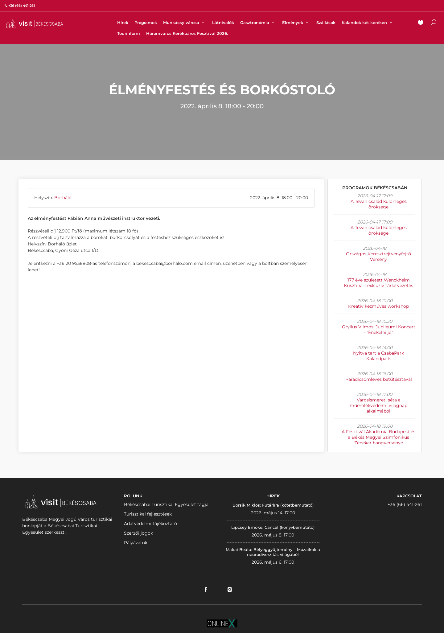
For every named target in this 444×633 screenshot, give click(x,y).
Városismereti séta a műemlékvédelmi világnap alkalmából (378, 405)
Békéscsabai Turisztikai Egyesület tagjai (167, 504)
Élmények (296, 22)
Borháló (63, 197)
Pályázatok (135, 542)
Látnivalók (223, 22)
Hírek (122, 22)
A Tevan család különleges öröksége (379, 204)
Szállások (325, 22)
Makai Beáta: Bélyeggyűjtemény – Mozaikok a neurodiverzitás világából (273, 552)
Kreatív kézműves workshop (378, 306)
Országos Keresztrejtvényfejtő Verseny (378, 256)
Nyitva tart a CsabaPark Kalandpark (378, 355)
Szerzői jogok (138, 533)
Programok (145, 22)
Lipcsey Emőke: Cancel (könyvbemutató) (272, 527)
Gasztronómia (258, 22)
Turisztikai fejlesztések (148, 514)
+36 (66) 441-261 (405, 504)
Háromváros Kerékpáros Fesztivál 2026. (187, 33)
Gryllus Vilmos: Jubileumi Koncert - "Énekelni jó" (378, 329)
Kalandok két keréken (368, 22)
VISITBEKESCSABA (34, 23)
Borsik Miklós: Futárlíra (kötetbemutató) (273, 505)
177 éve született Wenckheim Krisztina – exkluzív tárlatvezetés (378, 282)
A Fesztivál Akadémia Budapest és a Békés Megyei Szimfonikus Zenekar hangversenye (378, 437)
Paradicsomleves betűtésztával (378, 379)
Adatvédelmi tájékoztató (150, 523)
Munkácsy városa (184, 22)
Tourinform (128, 33)
